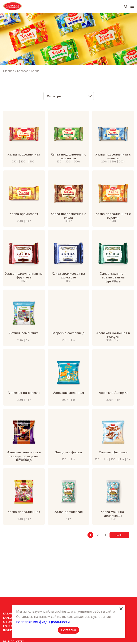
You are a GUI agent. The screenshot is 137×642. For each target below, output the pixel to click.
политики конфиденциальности (43, 622)
